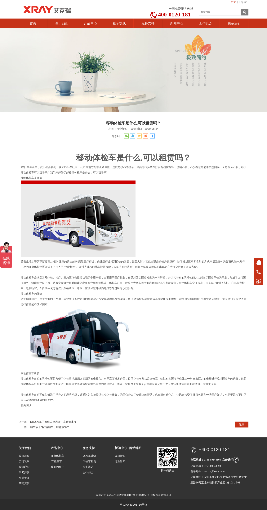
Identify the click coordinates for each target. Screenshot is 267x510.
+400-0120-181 (214, 449)
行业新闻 (120, 461)
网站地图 (135, 448)
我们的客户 (57, 466)
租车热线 (119, 23)
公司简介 (24, 455)
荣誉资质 (24, 483)
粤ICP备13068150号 (138, 495)
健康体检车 (57, 455)
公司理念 (24, 466)
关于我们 (61, 23)
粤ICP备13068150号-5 (133, 504)
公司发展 (24, 461)
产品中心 (90, 23)
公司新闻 (120, 455)
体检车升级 (89, 455)
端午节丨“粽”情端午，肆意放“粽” (49, 427)
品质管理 (24, 478)
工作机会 (205, 23)
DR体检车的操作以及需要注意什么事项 (53, 421)
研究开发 (24, 472)
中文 (233, 2)
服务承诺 (88, 466)
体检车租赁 (89, 461)
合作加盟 (88, 472)
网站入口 (166, 495)
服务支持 (147, 23)
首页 (33, 23)
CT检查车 (56, 461)
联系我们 (234, 23)
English (243, 2)
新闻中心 (176, 23)
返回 (241, 424)
